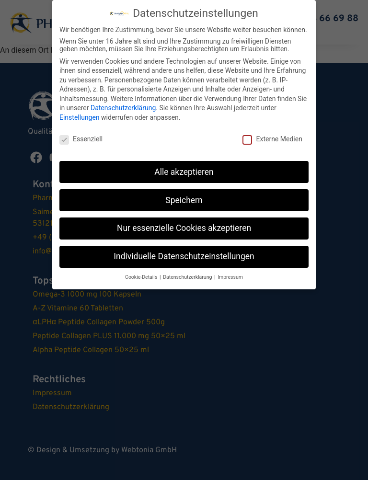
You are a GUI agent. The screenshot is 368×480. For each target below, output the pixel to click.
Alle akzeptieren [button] (184, 171)
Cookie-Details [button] (142, 277)
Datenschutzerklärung (123, 108)
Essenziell (81, 139)
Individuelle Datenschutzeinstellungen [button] (184, 256)
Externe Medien (272, 139)
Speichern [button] (183, 200)
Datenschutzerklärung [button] (188, 277)
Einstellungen (79, 117)
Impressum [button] (230, 277)
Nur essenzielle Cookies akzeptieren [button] (184, 228)
